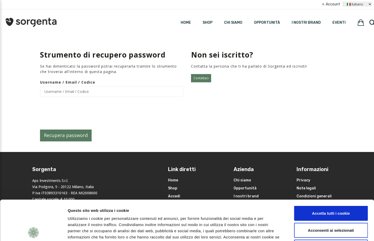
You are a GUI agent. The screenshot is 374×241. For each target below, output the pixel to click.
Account (333, 4)
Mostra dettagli (274, 231)
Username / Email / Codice (67, 82)
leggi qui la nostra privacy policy (100, 209)
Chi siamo (233, 22)
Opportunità (267, 22)
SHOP (207, 22)
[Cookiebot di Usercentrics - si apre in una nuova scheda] (33, 231)
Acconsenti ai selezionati (331, 190)
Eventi (339, 22)
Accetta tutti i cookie (331, 173)
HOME (186, 22)
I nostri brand (306, 22)
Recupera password (66, 135)
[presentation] (79, 113)
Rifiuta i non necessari (331, 207)
